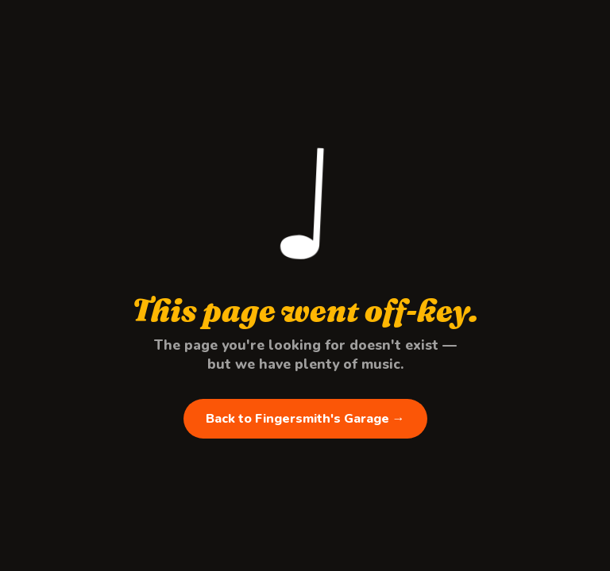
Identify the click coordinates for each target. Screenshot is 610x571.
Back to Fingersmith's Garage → (305, 418)
